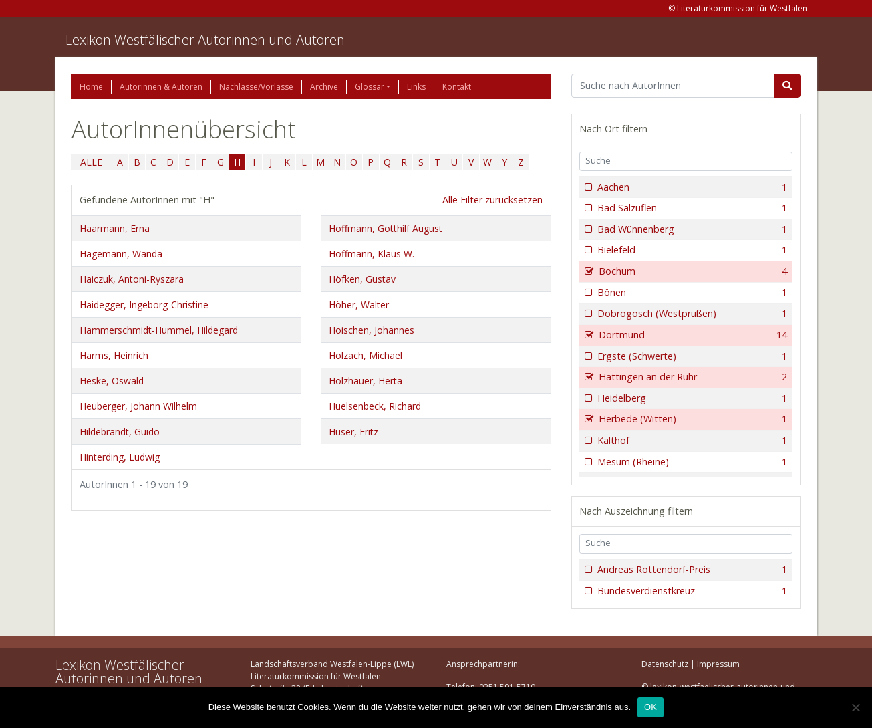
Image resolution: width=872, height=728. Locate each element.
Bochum (692, 271)
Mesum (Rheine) (691, 462)
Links (416, 86)
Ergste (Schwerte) (691, 356)
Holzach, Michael (365, 355)
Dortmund (692, 335)
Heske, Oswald (112, 380)
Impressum (718, 664)
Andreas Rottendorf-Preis (691, 569)
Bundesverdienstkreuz (691, 591)
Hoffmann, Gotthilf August (385, 228)
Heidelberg (691, 398)
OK (650, 707)
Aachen (691, 187)
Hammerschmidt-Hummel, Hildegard (159, 330)
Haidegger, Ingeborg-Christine (144, 304)
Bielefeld (691, 250)
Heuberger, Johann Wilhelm (138, 406)
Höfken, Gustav (362, 279)
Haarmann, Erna (115, 228)
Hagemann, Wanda (121, 253)
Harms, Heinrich (114, 355)
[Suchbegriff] (673, 86)
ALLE (91, 162)
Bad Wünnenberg (691, 229)
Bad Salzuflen (691, 208)
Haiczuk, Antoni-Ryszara (132, 279)
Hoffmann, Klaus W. (371, 253)
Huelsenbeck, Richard (375, 406)
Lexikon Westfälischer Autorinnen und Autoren (205, 40)
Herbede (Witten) (692, 419)
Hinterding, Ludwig (120, 457)
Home (91, 86)
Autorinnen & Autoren (161, 86)
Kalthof (691, 440)
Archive (324, 86)
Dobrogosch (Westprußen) (691, 313)
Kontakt (456, 86)
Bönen (691, 292)
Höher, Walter (359, 304)
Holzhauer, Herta (365, 380)
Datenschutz (664, 664)
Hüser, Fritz (353, 431)
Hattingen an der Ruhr (692, 377)
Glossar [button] (369, 86)
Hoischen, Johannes (371, 330)
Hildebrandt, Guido (120, 431)
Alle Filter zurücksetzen (492, 199)
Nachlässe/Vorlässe (256, 86)
